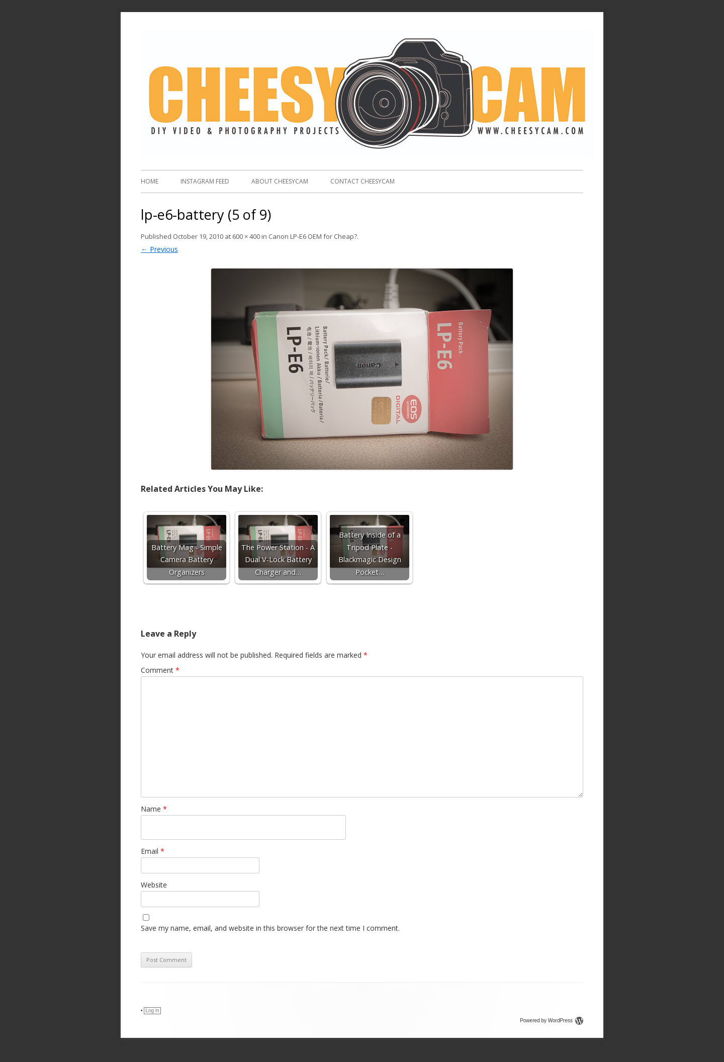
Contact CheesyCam (362, 181)
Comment (160, 670)
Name (154, 809)
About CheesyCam (279, 181)
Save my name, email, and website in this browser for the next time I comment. (270, 928)
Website (154, 885)
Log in (152, 1010)
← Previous (159, 249)
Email (152, 851)
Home (149, 181)
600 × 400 (246, 236)
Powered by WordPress (551, 1020)
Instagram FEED (204, 181)
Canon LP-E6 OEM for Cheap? (312, 236)
